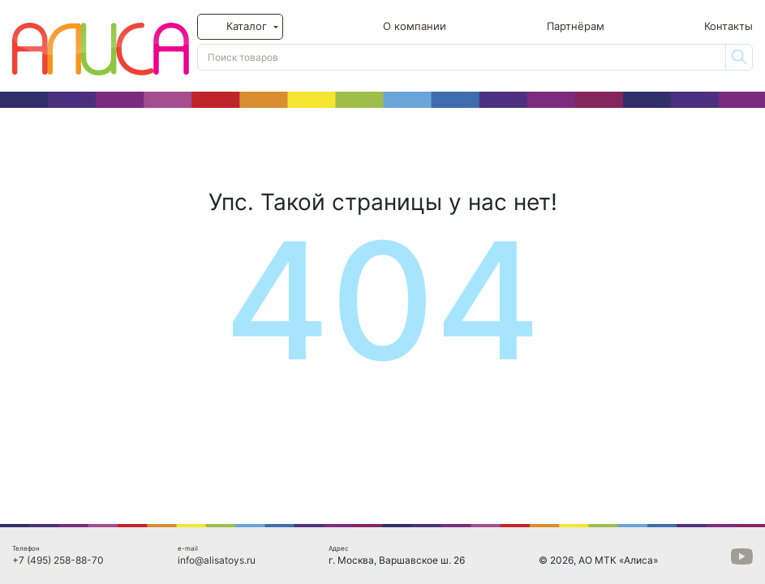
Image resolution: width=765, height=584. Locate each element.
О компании (414, 25)
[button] (240, 27)
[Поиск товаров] (461, 57)
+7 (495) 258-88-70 (58, 560)
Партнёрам (575, 25)
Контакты (728, 25)
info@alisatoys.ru (217, 560)
